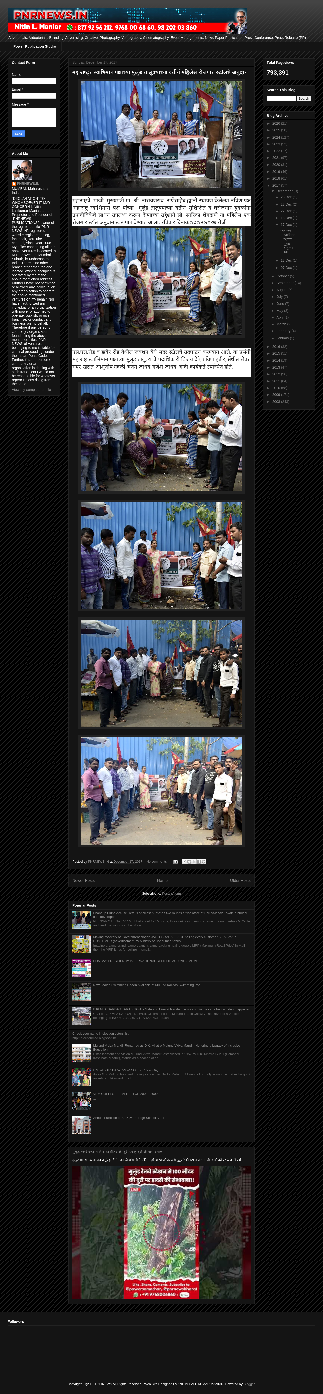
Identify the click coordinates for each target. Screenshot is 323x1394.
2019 (276, 172)
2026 (276, 123)
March (281, 324)
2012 (276, 374)
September (285, 283)
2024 (276, 137)
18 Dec (287, 218)
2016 (276, 347)
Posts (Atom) (171, 893)
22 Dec (287, 211)
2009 (276, 395)
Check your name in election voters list (100, 1033)
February (283, 331)
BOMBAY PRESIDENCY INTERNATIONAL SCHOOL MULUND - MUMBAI (147, 961)
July (280, 297)
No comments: (157, 862)
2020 (276, 165)
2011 (276, 381)
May (280, 311)
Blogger (249, 1384)
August (282, 290)
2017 (276, 185)
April (280, 317)
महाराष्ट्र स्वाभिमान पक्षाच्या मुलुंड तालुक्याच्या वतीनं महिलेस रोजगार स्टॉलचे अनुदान (160, 72)
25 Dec (287, 197)
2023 (276, 144)
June (280, 304)
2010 (276, 388)
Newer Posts (83, 880)
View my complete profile (31, 390)
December (284, 191)
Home (162, 880)
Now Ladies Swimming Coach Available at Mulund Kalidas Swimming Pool (147, 985)
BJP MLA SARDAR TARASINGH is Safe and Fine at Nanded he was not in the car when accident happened (171, 1009)
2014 (276, 360)
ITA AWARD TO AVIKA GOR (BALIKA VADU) (125, 1070)
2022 (276, 151)
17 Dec (287, 225)
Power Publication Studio (34, 46)
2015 (276, 353)
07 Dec (287, 267)
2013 (276, 367)
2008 (276, 402)
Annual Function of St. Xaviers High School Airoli (128, 1118)
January (283, 338)
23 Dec (287, 204)
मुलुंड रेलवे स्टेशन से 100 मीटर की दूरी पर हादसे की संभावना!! (117, 1152)
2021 (276, 158)
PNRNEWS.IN (28, 184)
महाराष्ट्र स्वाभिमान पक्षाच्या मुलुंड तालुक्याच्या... (287, 241)
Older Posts (240, 880)
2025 (276, 130)
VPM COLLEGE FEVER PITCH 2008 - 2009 (125, 1094)
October (283, 276)
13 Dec (287, 260)
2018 (276, 178)
